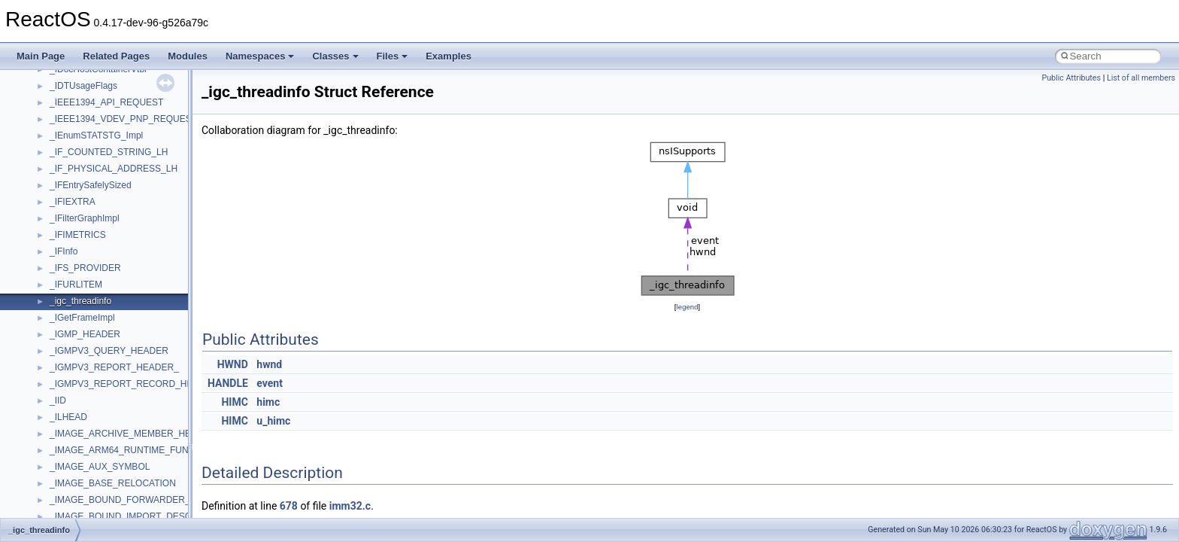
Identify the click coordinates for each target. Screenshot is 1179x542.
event (269, 383)
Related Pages (116, 56)
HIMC (234, 402)
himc (268, 402)
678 (289, 506)
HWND (232, 364)
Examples (448, 56)
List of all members (1141, 78)
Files (392, 56)
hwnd (269, 364)
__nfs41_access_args (94, 205)
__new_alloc (75, 172)
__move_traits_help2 (91, 106)
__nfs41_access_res (91, 222)
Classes (335, 56)
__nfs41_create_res (89, 454)
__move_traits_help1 (91, 89)
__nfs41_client (79, 321)
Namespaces (260, 56)
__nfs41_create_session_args (110, 470)
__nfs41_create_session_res (107, 487)
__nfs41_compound (89, 387)
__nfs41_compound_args (100, 404)
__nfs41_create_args (92, 437)
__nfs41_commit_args (94, 338)
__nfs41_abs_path (87, 189)
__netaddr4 (72, 156)
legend (687, 307)
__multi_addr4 (78, 122)
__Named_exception (91, 139)
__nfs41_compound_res (98, 421)
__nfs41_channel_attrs (95, 305)
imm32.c (350, 506)
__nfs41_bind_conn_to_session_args (124, 238)
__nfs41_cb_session (91, 288)
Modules (188, 56)
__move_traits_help (89, 73)
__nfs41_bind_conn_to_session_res (122, 255)
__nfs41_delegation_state (101, 503)
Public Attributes (1071, 78)
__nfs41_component (91, 371)
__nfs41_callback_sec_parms (109, 271)
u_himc (273, 421)
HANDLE (228, 383)
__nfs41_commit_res (91, 354)
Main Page (41, 56)
